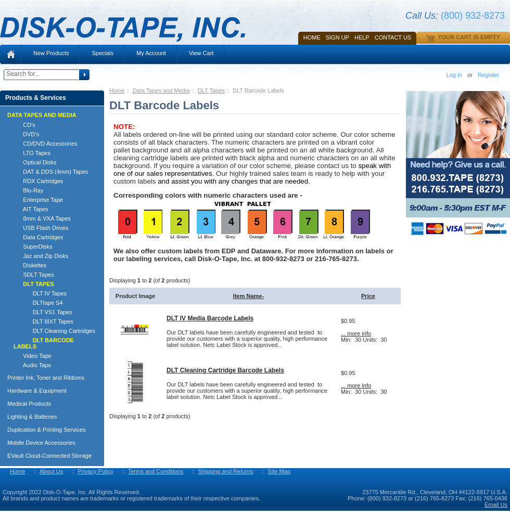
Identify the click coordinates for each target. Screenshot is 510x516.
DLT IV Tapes (40, 293)
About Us (51, 471)
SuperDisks (33, 246)
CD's (24, 125)
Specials (102, 53)
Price (368, 296)
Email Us (495, 504)
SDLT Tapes (34, 275)
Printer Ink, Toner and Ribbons (45, 378)
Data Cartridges (38, 237)
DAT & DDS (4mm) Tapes (51, 172)
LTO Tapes (32, 153)
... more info (356, 333)
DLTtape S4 (38, 303)
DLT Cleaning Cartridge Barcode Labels (225, 370)
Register (488, 75)
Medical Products (29, 404)
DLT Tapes (211, 90)
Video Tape (33, 356)
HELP (361, 37)
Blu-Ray (28, 190)
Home (312, 37)
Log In (455, 75)
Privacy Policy (95, 471)
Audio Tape (33, 365)
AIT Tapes (31, 209)
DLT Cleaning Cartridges (54, 331)
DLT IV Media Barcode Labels (210, 318)
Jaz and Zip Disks (41, 256)
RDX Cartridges (38, 181)
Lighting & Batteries (32, 417)
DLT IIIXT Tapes (43, 321)
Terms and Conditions (155, 471)
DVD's (26, 134)
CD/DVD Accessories (45, 143)
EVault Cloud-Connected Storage (49, 456)
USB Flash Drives (41, 228)
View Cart (201, 53)
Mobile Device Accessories (41, 443)
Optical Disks (35, 162)
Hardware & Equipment (37, 391)
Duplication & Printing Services (46, 430)
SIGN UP (337, 37)
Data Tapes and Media (161, 90)
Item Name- (248, 296)
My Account (151, 53)
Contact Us (393, 37)
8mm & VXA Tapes (42, 218)
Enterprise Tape (38, 200)
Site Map (279, 471)
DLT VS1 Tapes (43, 312)
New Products (51, 53)
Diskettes (30, 265)
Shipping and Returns (225, 471)
